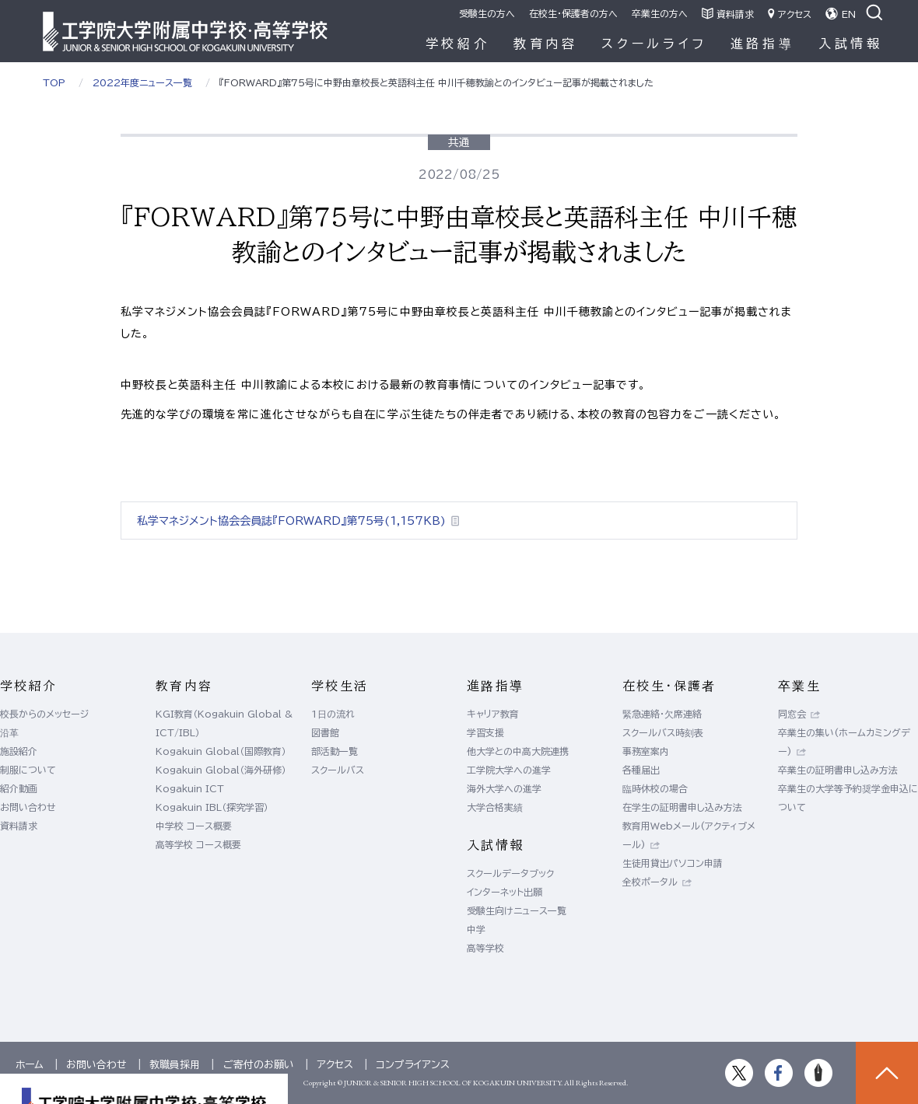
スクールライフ (654, 43)
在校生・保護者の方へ (573, 13)
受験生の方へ (487, 13)
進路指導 (763, 43)
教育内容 (545, 43)
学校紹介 (458, 43)
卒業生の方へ (660, 13)
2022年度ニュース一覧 (142, 82)
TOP (54, 82)
